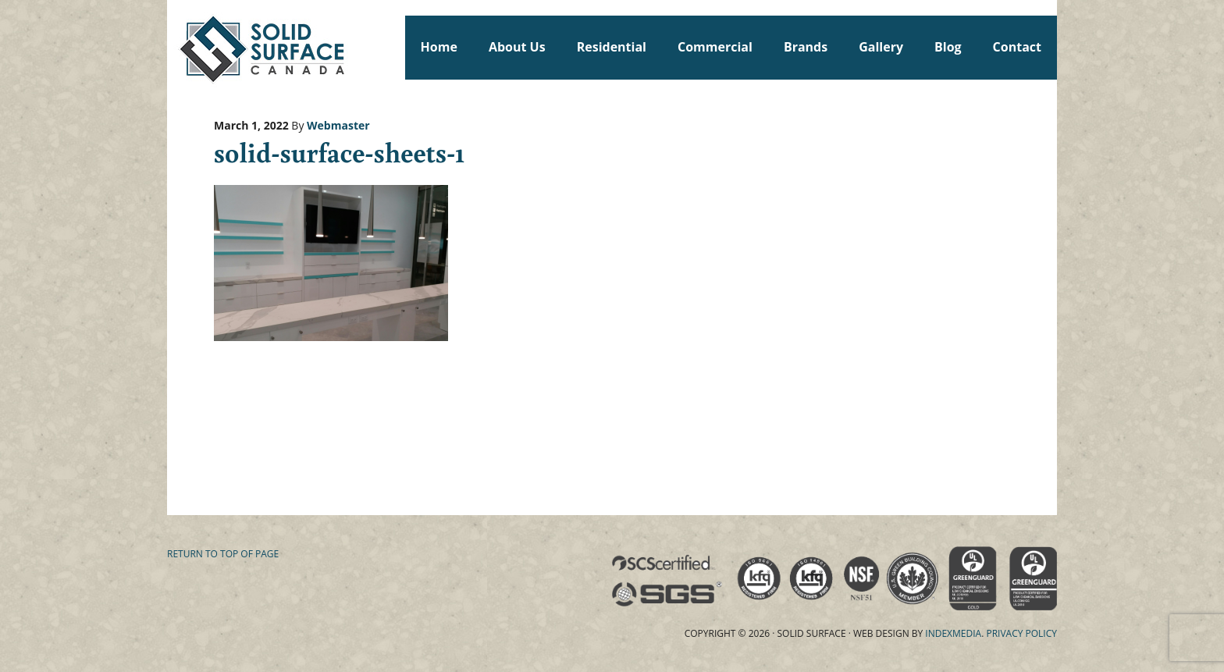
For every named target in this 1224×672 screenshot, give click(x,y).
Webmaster (338, 125)
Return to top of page (223, 553)
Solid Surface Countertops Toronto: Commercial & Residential (174, 47)
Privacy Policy (1021, 633)
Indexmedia (953, 633)
